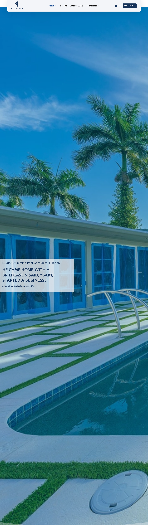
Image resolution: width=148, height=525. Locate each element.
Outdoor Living (77, 5)
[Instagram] (116, 6)
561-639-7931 (129, 6)
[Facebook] (119, 6)
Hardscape (94, 5)
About (53, 5)
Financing (63, 6)
